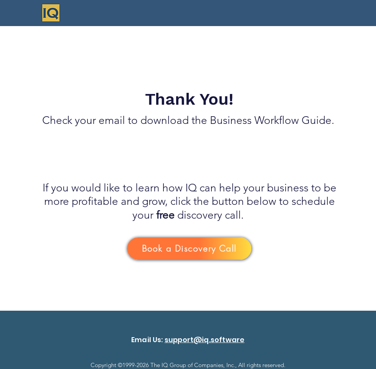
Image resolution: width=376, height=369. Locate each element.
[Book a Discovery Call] (189, 248)
